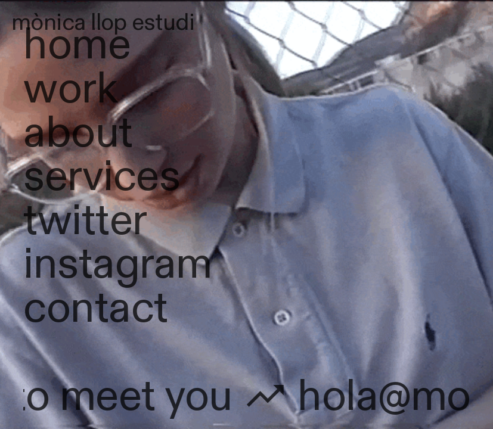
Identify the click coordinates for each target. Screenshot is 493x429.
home (77, 45)
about (77, 133)
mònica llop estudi (103, 22)
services (101, 177)
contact (95, 308)
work (70, 89)
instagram (117, 264)
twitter (85, 221)
